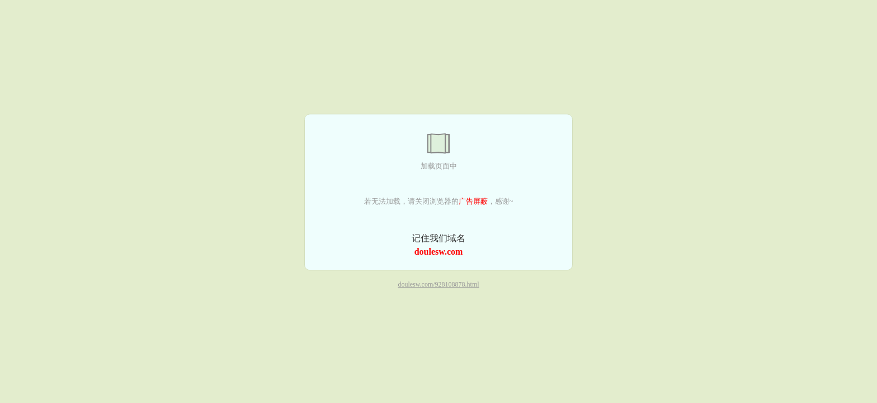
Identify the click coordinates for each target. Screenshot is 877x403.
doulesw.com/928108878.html (438, 285)
